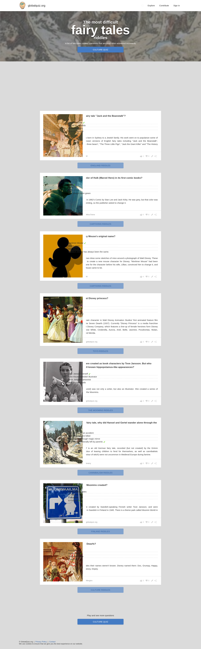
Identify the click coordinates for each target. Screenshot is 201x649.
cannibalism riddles (101, 490)
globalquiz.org (36, 5)
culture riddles (100, 607)
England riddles (100, 165)
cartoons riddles (100, 228)
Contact (52, 642)
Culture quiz (100, 49)
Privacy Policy (41, 642)
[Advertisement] (100, 85)
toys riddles (100, 361)
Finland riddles (100, 548)
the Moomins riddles (100, 424)
